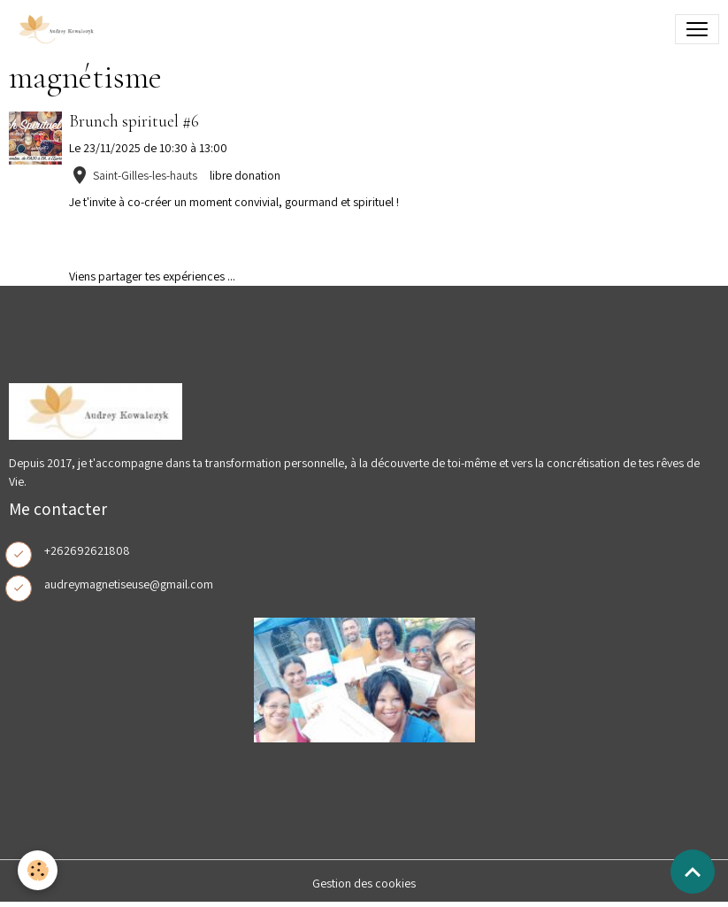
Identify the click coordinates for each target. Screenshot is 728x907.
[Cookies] (37, 870)
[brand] (58, 29)
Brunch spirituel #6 (134, 121)
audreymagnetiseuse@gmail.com (128, 584)
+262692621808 (87, 550)
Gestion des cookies (364, 883)
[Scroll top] (693, 871)
